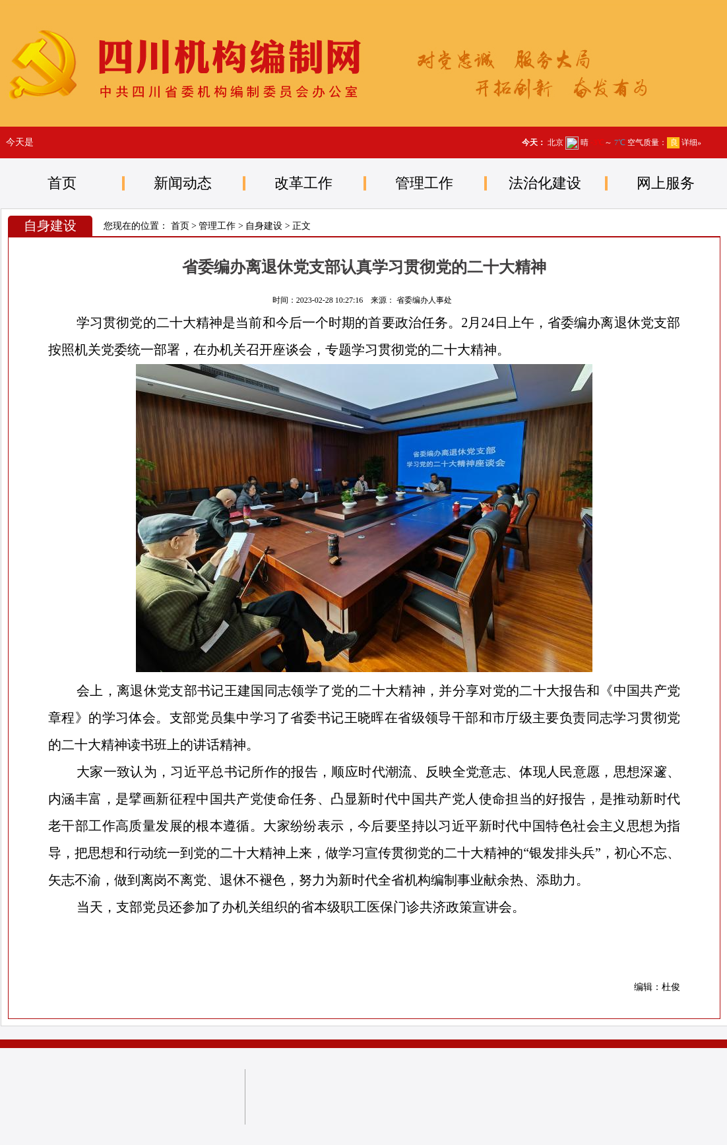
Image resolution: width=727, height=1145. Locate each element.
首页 (62, 183)
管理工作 (424, 183)
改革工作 (303, 183)
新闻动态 (183, 183)
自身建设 (263, 226)
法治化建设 (545, 183)
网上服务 (666, 183)
